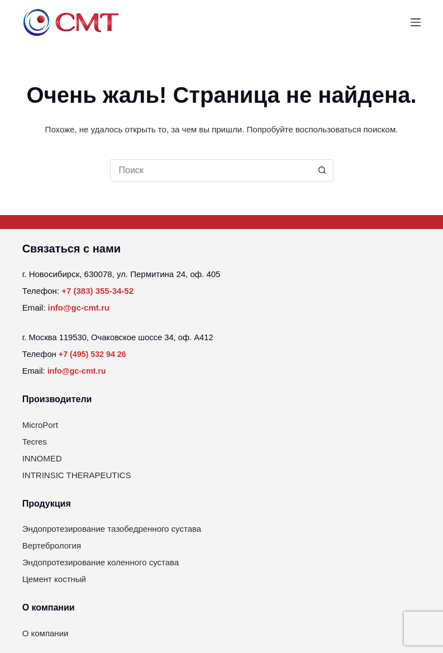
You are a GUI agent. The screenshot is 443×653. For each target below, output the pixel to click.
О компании (45, 633)
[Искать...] (210, 170)
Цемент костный (54, 579)
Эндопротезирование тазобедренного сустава (112, 528)
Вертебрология (51, 545)
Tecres (34, 441)
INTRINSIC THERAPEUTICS (76, 475)
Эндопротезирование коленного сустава (100, 562)
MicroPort (40, 425)
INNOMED (42, 458)
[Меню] (416, 22)
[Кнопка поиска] (322, 170)
